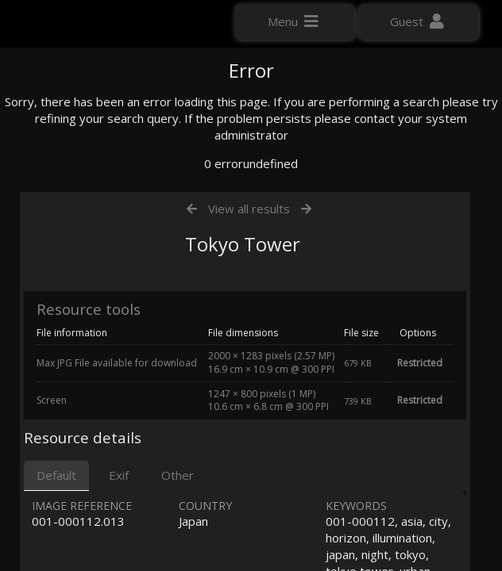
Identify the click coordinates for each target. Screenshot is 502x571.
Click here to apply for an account (102, 285)
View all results (249, 355)
